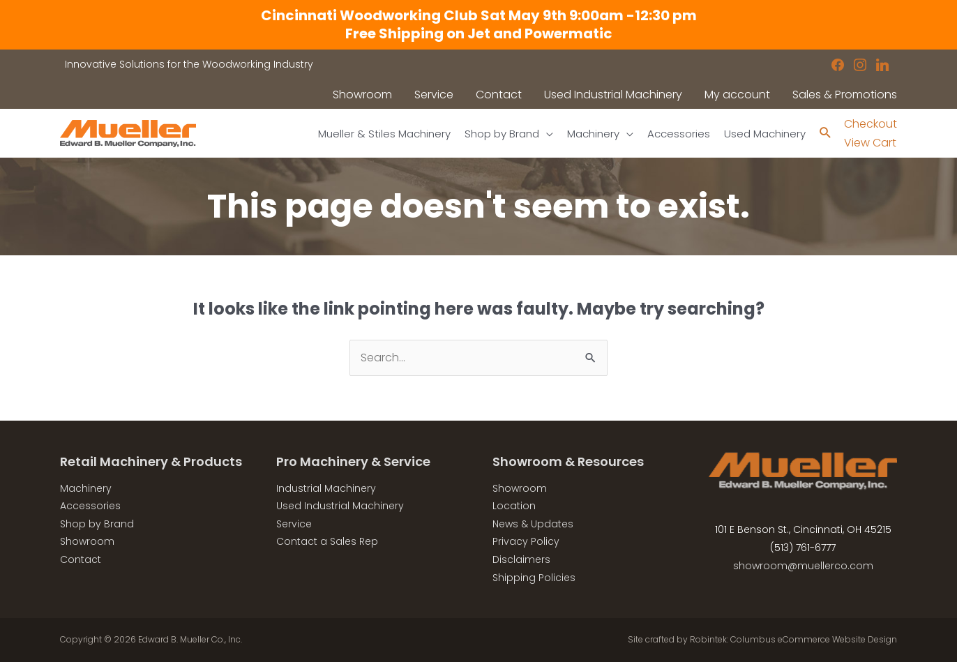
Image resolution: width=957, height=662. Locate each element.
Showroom (87, 541)
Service (294, 524)
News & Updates (532, 524)
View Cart (870, 143)
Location (514, 506)
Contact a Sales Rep (327, 541)
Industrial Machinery (326, 488)
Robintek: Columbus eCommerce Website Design (793, 639)
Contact (80, 559)
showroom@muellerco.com (803, 566)
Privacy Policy (525, 541)
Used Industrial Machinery (340, 506)
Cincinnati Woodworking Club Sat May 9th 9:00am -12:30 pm (479, 15)
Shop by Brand (97, 524)
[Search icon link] (825, 133)
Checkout (870, 124)
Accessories (90, 506)
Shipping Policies (533, 578)
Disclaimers (521, 559)
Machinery (86, 488)
